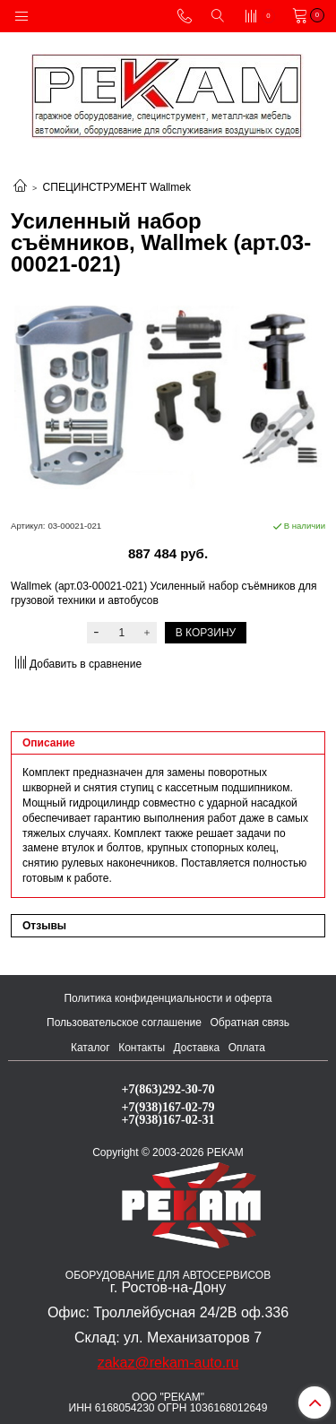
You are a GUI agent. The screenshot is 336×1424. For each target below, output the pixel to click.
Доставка (197, 1047)
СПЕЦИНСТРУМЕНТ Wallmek (117, 187)
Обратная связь (250, 1022)
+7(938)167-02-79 (168, 1107)
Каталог (90, 1047)
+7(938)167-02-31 (168, 1119)
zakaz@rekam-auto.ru (168, 1362)
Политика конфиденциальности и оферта (167, 998)
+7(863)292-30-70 (168, 1089)
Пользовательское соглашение (124, 1022)
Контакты (141, 1047)
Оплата (246, 1047)
